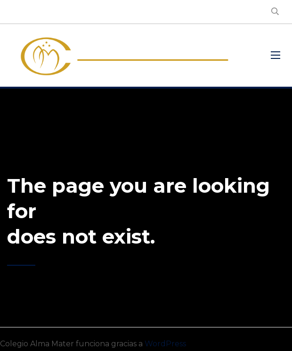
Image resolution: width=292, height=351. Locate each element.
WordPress (165, 343)
